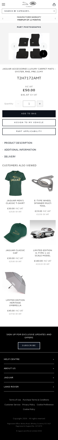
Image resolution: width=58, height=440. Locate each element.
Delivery (10, 156)
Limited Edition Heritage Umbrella (15, 303)
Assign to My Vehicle (29, 122)
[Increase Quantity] (40, 104)
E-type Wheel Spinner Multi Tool (42, 203)
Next (55, 18)
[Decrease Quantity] (18, 104)
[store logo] (29, 4)
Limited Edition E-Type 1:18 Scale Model (42, 253)
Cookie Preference (45, 404)
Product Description (18, 143)
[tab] (29, 143)
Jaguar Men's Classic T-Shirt (15, 202)
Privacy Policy (28, 404)
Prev (2, 18)
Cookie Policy (29, 409)
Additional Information (20, 149)
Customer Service (12, 404)
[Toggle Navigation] (3, 4)
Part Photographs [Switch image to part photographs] (29, 27)
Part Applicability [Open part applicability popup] (29, 131)
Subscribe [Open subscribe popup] (29, 345)
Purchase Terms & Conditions (36, 400)
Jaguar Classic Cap (15, 251)
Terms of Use (15, 400)
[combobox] (29, 11)
